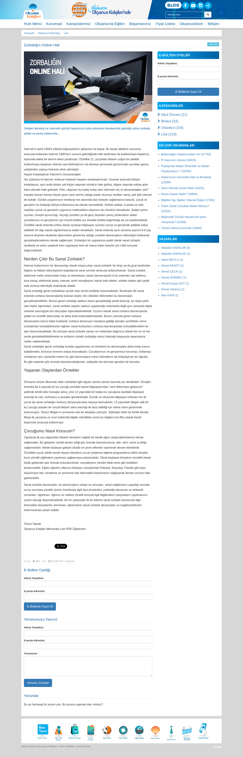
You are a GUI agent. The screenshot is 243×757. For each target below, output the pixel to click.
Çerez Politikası (67, 746)
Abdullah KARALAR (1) (175, 253)
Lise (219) (167, 134)
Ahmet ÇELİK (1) (171, 271)
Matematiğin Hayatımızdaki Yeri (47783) (186, 154)
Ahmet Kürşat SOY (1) (175, 283)
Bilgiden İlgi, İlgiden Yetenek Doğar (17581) (188, 200)
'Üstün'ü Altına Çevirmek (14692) (181, 228)
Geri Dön (213, 44)
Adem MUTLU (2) (172, 259)
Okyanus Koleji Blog (49, 33)
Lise (66, 33)
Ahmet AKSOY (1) (172, 265)
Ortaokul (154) (170, 128)
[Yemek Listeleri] (91, 730)
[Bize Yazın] (42, 730)
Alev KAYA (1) (169, 295)
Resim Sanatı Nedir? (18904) (179, 194)
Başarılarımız (140, 24)
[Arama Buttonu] (207, 15)
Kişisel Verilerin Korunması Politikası (39, 746)
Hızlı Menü (32, 24)
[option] (115, 9)
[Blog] (173, 5)
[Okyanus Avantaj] (187, 730)
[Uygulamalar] (203, 730)
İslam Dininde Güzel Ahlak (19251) (182, 188)
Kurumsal (54, 24)
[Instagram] (200, 5)
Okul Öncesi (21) (172, 115)
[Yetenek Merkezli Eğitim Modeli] (115, 9)
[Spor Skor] (107, 730)
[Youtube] (193, 5)
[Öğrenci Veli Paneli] (59, 730)
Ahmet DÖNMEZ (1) (173, 277)
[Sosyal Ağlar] (208, 5)
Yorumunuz (30, 653)
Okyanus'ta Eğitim (110, 24)
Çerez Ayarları (83, 746)
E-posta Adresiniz (34, 591)
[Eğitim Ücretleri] (155, 730)
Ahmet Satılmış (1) (172, 289)
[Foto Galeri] (123, 730)
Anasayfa (29, 33)
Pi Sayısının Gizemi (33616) (178, 160)
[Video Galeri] (139, 730)
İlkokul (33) (168, 121)
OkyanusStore (191, 24)
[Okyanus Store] (75, 730)
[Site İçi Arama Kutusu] (184, 15)
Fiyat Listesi (165, 24)
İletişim (213, 24)
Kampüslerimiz (78, 24)
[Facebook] (185, 5)
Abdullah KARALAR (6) (175, 247)
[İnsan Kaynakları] (171, 730)
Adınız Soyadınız (33, 578)
